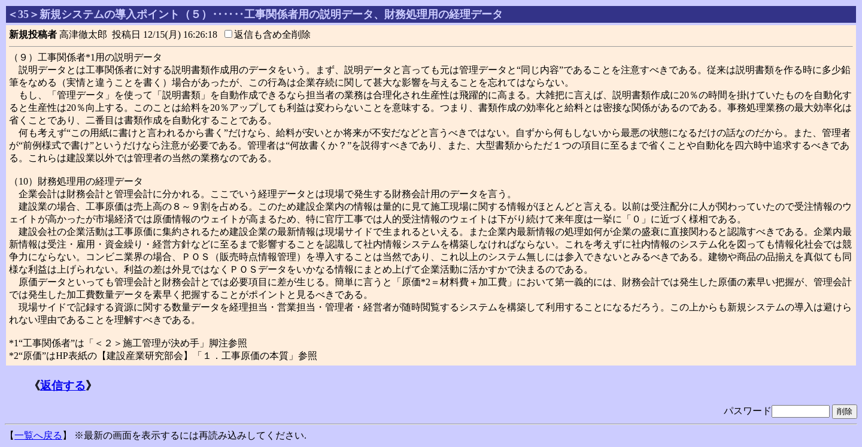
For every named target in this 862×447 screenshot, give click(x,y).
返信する (63, 385)
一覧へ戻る (38, 435)
